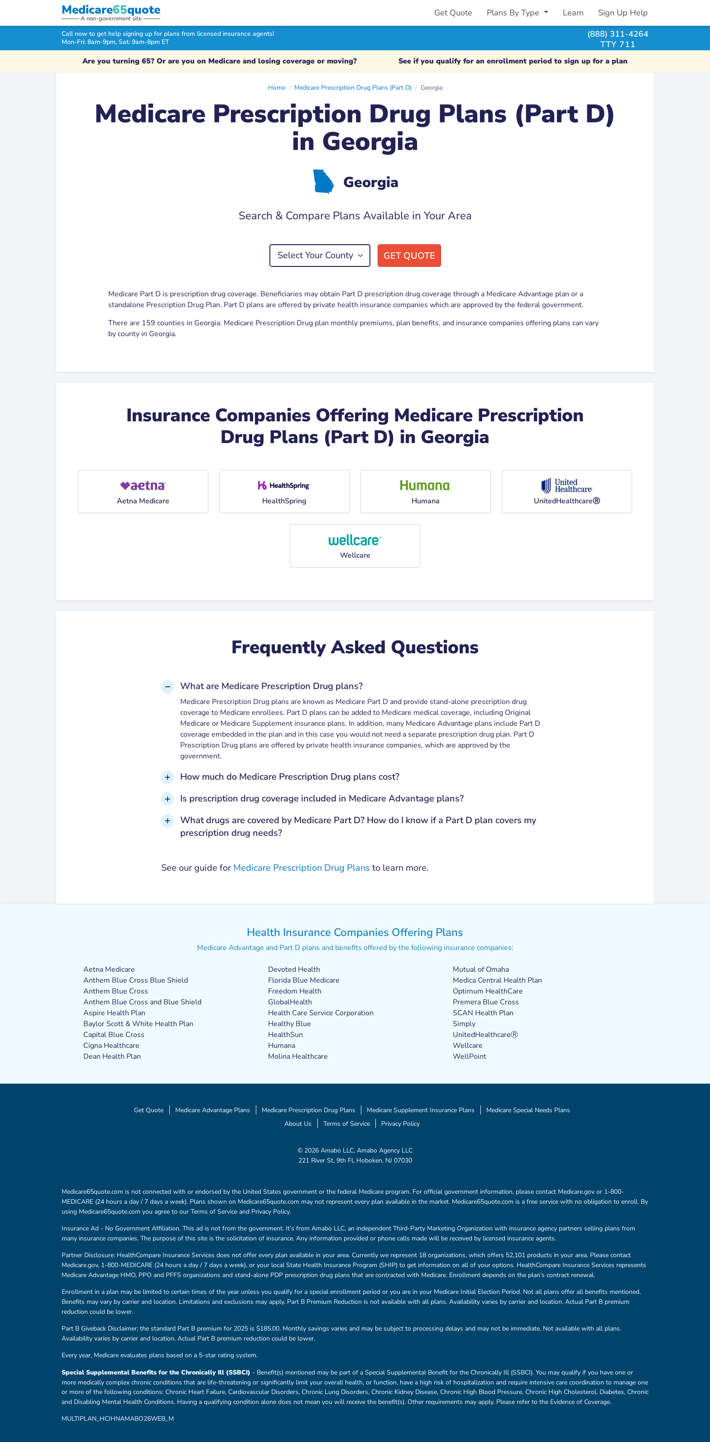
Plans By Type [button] (514, 12)
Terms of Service (346, 1123)
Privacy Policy (400, 1123)
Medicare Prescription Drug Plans (301, 868)
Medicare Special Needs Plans (528, 1109)
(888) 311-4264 (617, 33)
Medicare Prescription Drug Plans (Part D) (353, 87)
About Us (298, 1123)
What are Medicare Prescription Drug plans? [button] (271, 686)
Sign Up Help (623, 12)
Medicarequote (111, 10)
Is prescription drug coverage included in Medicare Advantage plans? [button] (322, 798)
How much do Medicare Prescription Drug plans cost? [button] (289, 777)
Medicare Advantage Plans (212, 1109)
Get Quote (453, 12)
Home (276, 87)
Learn (573, 12)
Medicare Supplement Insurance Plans (421, 1109)
